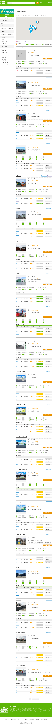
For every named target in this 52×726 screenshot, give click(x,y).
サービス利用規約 (13, 719)
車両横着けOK (4, 54)
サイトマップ (7, 719)
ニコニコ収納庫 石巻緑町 (20, 371)
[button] (31, 26)
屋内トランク (4, 39)
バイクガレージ (4, 43)
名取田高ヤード (18, 306)
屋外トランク (4, 41)
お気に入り (43, 2)
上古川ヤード (18, 175)
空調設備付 (4, 57)
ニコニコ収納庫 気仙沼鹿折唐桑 (21, 469)
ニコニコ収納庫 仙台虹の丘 (21, 534)
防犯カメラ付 (4, 50)
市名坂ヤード (18, 208)
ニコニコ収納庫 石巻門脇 (20, 404)
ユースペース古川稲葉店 (20, 665)
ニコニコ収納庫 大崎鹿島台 (21, 502)
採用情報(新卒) (31, 719)
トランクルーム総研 (44, 719)
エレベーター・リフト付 (6, 55)
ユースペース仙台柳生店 (20, 632)
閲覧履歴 (50, 2)
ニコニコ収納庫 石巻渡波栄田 (21, 436)
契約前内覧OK (4, 60)
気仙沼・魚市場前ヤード (20, 110)
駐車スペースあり (5, 52)
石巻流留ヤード (18, 567)
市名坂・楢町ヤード (19, 241)
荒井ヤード (18, 143)
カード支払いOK (5, 62)
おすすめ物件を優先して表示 (47, 44)
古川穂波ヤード (18, 273)
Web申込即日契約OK (5, 64)
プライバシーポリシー (20, 719)
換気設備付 (4, 59)
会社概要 (26, 719)
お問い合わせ (37, 719)
